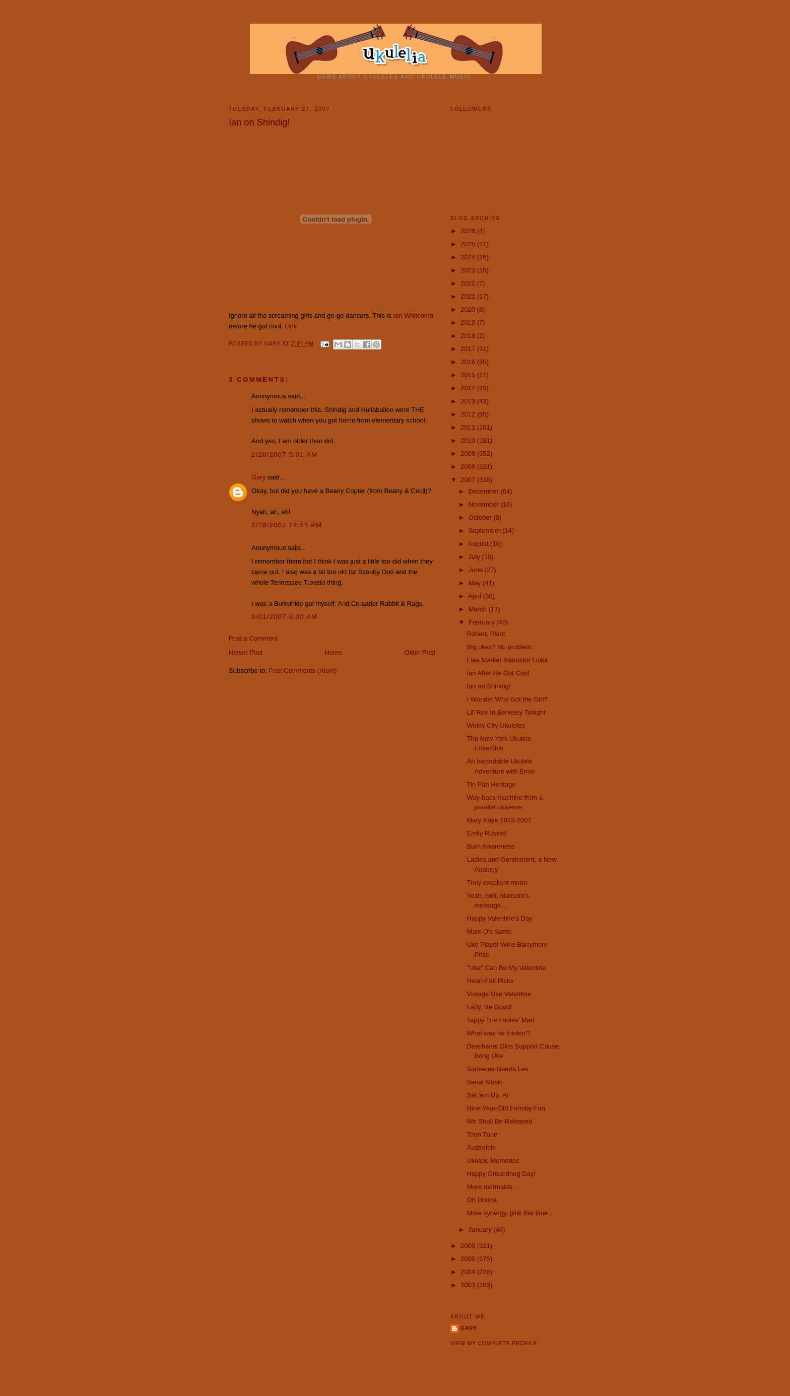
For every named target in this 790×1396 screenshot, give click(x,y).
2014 (468, 388)
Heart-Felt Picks (490, 981)
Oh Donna (481, 1200)
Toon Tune (482, 1134)
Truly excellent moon (496, 882)
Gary (274, 343)
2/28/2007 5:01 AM (284, 454)
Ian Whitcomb (413, 315)
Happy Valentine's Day (499, 918)
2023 (468, 270)
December (485, 491)
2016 (468, 362)
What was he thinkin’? (498, 1033)
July (475, 557)
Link (291, 326)
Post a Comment (253, 638)
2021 (468, 296)
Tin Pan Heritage (491, 784)
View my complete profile (494, 1343)
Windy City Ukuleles (496, 725)
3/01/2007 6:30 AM (284, 616)
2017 (468, 349)
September (485, 530)
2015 (468, 375)
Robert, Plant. (487, 634)
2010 (468, 440)
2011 (468, 427)
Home (334, 652)
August (479, 543)
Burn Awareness (490, 846)
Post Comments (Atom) (303, 670)
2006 (468, 1245)
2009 (468, 453)
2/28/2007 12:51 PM (286, 525)
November (485, 504)
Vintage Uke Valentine (499, 994)
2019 (468, 322)
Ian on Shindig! (488, 686)
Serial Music (484, 1082)
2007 (468, 479)
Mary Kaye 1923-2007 (499, 820)
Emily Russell (486, 833)
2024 (468, 257)
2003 (468, 1285)
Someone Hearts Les (497, 1069)
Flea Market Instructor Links (507, 660)
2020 (468, 309)
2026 (468, 231)
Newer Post (245, 652)
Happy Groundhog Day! (501, 1173)
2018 (468, 335)
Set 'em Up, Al (487, 1095)
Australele (481, 1147)
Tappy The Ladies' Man (500, 1020)
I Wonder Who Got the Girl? (507, 699)
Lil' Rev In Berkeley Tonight (506, 712)
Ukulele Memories (493, 1160)
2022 (468, 283)
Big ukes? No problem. (500, 647)
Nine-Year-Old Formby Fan (506, 1108)
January (481, 1229)
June (477, 570)
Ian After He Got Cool (498, 673)
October (481, 517)
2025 (468, 244)
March (479, 609)
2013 (468, 401)
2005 (468, 1259)
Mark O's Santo (489, 931)
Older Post (420, 652)
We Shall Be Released (499, 1121)
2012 (468, 414)
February (483, 622)
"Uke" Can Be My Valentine (506, 967)
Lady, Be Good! (489, 1007)
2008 (468, 466)
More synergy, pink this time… (510, 1213)
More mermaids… (492, 1187)
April (475, 596)
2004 (468, 1272)
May (476, 583)
